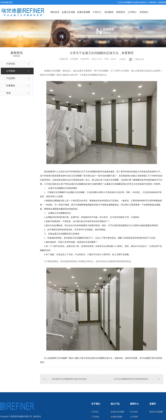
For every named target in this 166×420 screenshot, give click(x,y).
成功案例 (108, 12)
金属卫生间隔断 (68, 15)
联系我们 (144, 12)
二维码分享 (138, 59)
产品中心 (97, 12)
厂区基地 (95, 417)
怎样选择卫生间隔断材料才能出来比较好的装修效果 (71, 379)
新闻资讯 (120, 12)
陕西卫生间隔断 (156, 412)
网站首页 (54, 12)
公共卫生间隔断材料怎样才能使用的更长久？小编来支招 (136, 379)
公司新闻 (134, 417)
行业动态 (134, 412)
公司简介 (132, 12)
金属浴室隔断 (83, 12)
